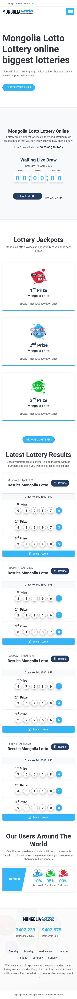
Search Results (53, 198)
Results (60, 483)
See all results (27, 196)
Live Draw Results (19, 87)
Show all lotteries (38, 439)
